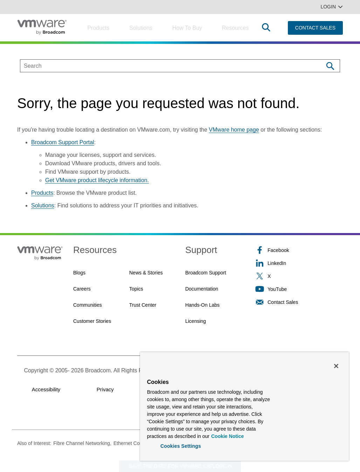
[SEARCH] (164, 66)
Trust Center (142, 305)
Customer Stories (92, 321)
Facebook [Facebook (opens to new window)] (272, 250)
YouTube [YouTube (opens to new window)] (271, 289)
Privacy (105, 389)
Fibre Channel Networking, (82, 443)
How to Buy (187, 28)
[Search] (330, 66)
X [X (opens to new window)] (263, 276)
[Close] (336, 365)
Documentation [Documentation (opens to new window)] (201, 289)
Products (98, 28)
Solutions (140, 28)
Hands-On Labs (202, 305)
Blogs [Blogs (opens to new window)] (79, 272)
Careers (82, 289)
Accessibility (46, 389)
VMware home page (234, 130)
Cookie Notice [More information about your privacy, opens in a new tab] (227, 435)
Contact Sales (276, 302)
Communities (87, 305)
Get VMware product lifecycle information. (97, 180)
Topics (136, 289)
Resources (235, 28)
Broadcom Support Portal (62, 142)
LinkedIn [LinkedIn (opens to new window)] (270, 263)
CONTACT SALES (315, 28)
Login (331, 6)
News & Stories (146, 272)
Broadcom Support (205, 272)
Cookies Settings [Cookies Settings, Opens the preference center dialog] (180, 445)
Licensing (195, 321)
